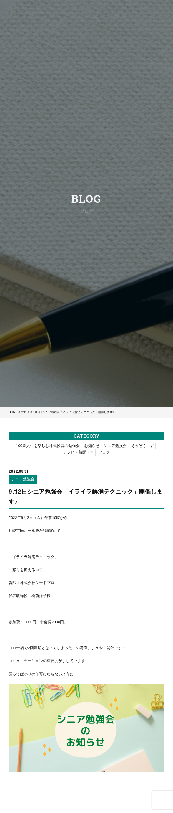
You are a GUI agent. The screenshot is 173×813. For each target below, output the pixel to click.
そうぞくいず (142, 445)
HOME (13, 412)
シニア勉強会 (115, 445)
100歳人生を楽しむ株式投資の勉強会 (48, 445)
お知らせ (91, 445)
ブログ (25, 412)
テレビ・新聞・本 (78, 452)
